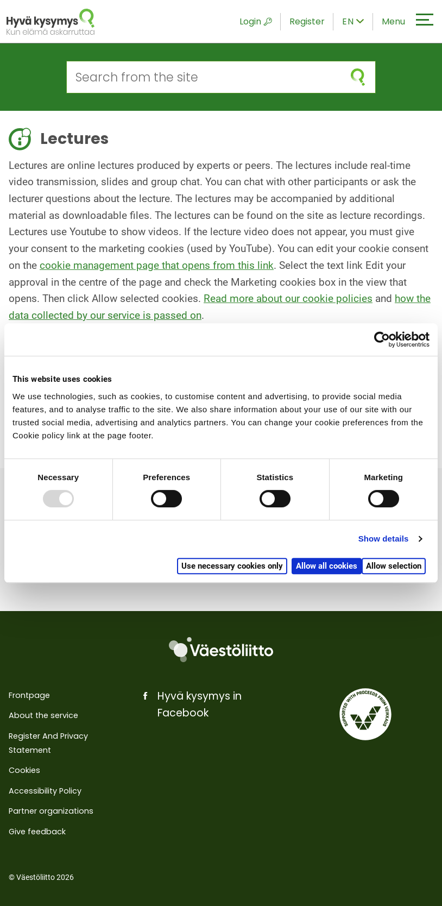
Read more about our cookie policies (288, 298)
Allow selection (393, 566)
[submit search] (357, 77)
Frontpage (29, 695)
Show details (383, 538)
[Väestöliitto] (221, 649)
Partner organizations (51, 811)
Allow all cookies (326, 566)
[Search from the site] (203, 77)
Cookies (24, 770)
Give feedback (37, 831)
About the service (43, 715)
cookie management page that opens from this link (157, 265)
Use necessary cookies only (232, 566)
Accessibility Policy (45, 790)
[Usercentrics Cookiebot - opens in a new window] (382, 339)
